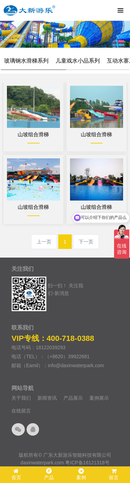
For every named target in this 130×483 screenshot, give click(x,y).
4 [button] (73, 43)
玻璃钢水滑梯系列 (26, 61)
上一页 (44, 241)
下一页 (86, 241)
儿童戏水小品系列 (77, 61)
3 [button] (68, 43)
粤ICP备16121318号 (87, 462)
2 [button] (63, 43)
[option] (65, 34)
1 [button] (58, 43)
